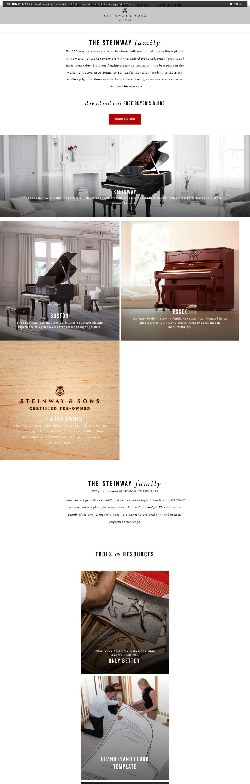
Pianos (123, 33)
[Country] (156, 610)
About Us (16, 760)
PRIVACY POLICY (173, 653)
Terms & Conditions (97, 760)
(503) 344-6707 (55, 4)
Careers (30, 760)
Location (75, 33)
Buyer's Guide (100, 33)
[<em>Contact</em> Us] (102, 741)
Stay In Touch (157, 738)
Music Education (169, 33)
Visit (237, 3)
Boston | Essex (48, 760)
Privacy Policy (71, 760)
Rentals (143, 33)
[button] (84, 741)
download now (125, 122)
